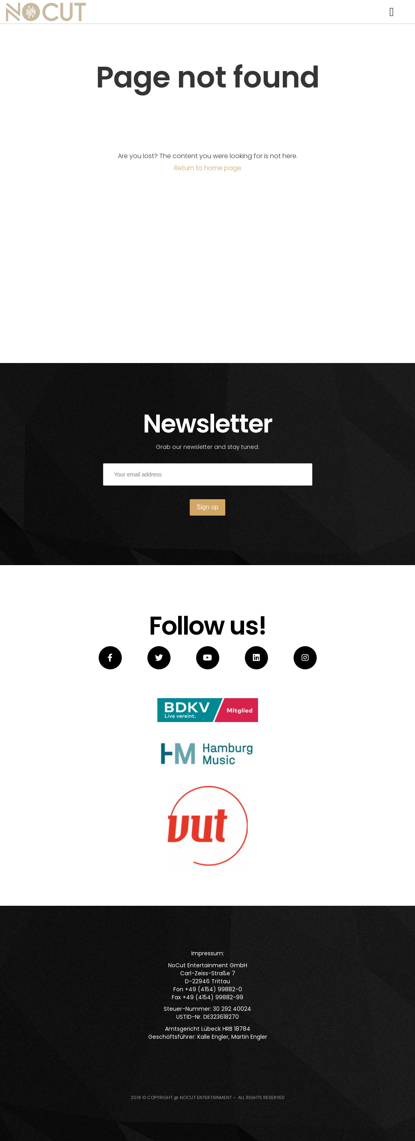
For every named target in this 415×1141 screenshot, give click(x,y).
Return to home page (207, 168)
